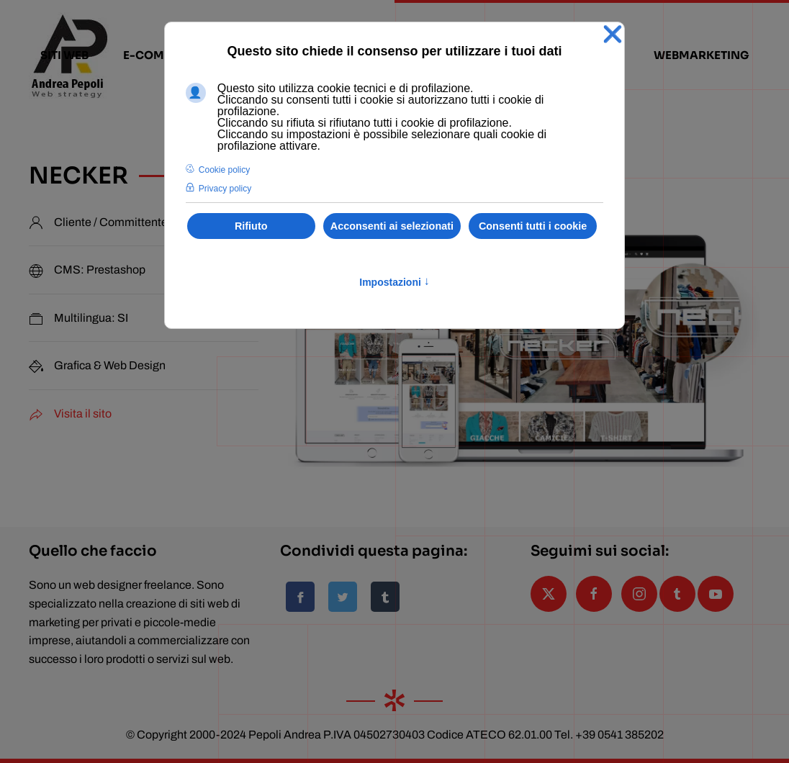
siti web (64, 55)
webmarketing (701, 55)
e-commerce (163, 55)
